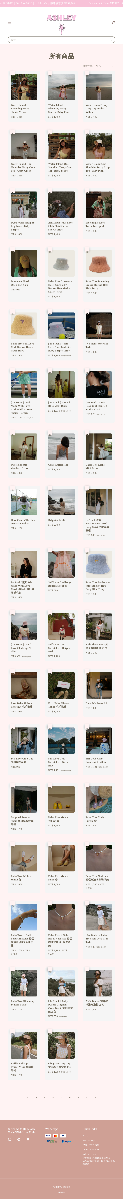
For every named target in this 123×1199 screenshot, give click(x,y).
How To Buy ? (89, 1141)
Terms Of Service (91, 1149)
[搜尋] (110, 39)
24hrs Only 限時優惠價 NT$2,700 (65, 3)
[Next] (95, 1097)
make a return (89, 1154)
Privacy (86, 1136)
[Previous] (28, 1097)
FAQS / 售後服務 (91, 1145)
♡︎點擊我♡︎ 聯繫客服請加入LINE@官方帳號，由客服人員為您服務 (99, 1161)
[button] (9, 22)
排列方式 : (88, 66)
